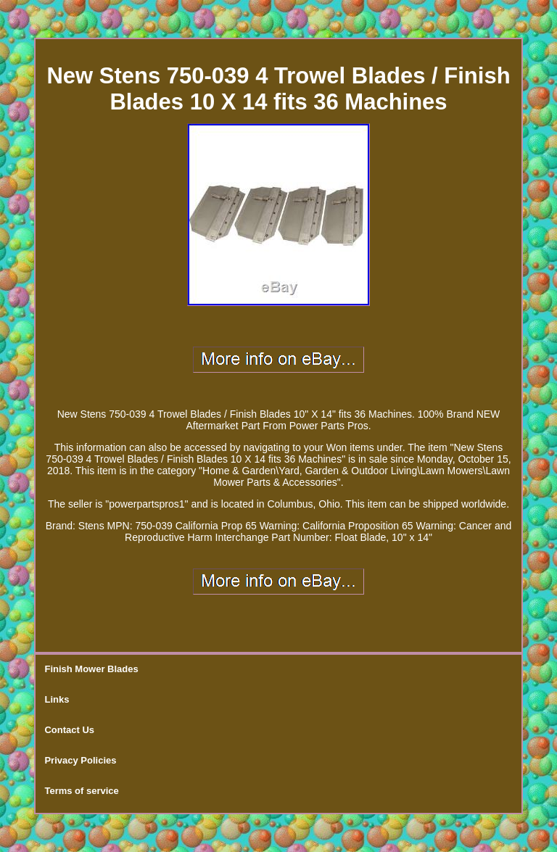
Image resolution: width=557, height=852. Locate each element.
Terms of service (81, 790)
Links (56, 699)
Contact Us (69, 729)
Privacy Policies (80, 760)
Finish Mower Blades (91, 668)
